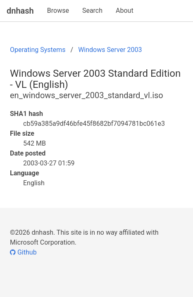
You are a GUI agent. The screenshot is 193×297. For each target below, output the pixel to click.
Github (23, 252)
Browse (58, 10)
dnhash (20, 11)
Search (92, 10)
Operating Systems (38, 50)
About (124, 10)
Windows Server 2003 (110, 50)
